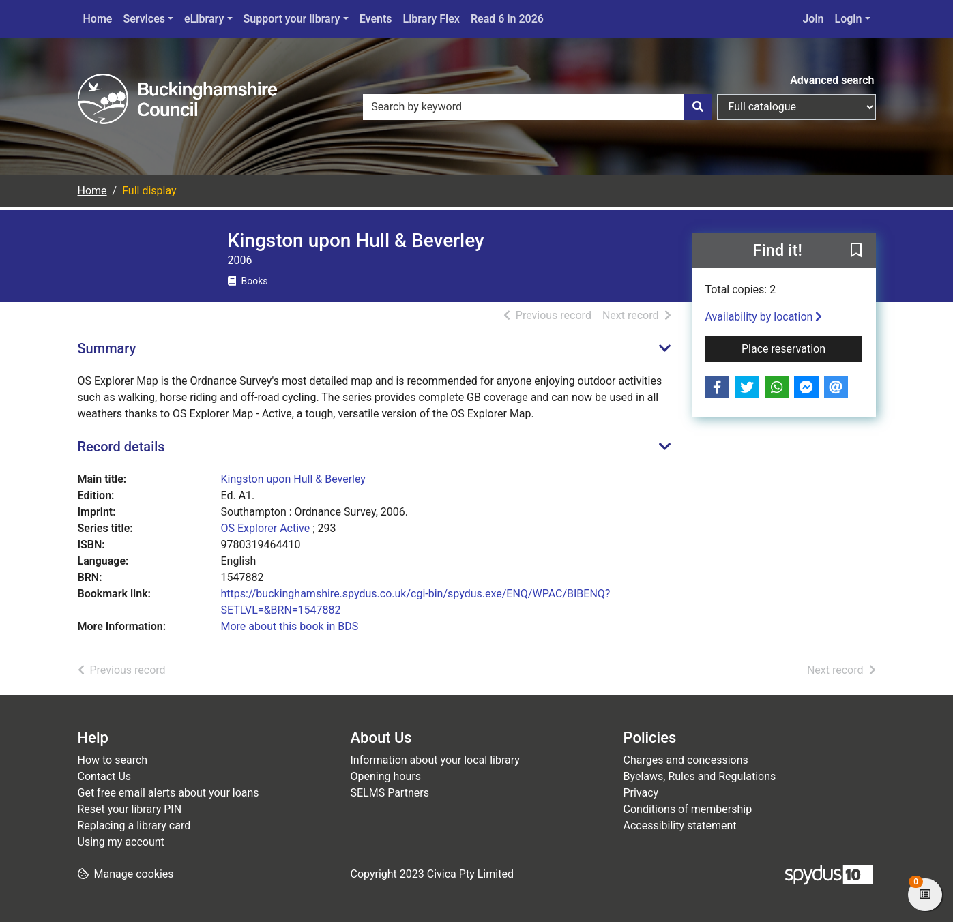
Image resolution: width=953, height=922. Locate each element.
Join (812, 18)
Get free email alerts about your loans (168, 792)
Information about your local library (435, 760)
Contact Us (105, 776)
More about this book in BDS (290, 626)
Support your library (292, 18)
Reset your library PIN (130, 809)
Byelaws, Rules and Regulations (700, 776)
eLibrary (204, 18)
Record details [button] (121, 446)
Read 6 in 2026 (507, 18)
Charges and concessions (686, 760)
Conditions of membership (688, 809)
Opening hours (386, 776)
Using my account (121, 841)
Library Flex (431, 18)
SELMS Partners (390, 792)
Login (848, 18)
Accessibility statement (680, 825)
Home (98, 18)
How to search (113, 760)
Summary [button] (107, 348)
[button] (856, 251)
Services (144, 18)
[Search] (698, 107)
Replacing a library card (134, 825)
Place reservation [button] (802, 347)
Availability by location (764, 316)
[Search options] (796, 107)
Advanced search (832, 80)
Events (376, 18)
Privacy (641, 792)
